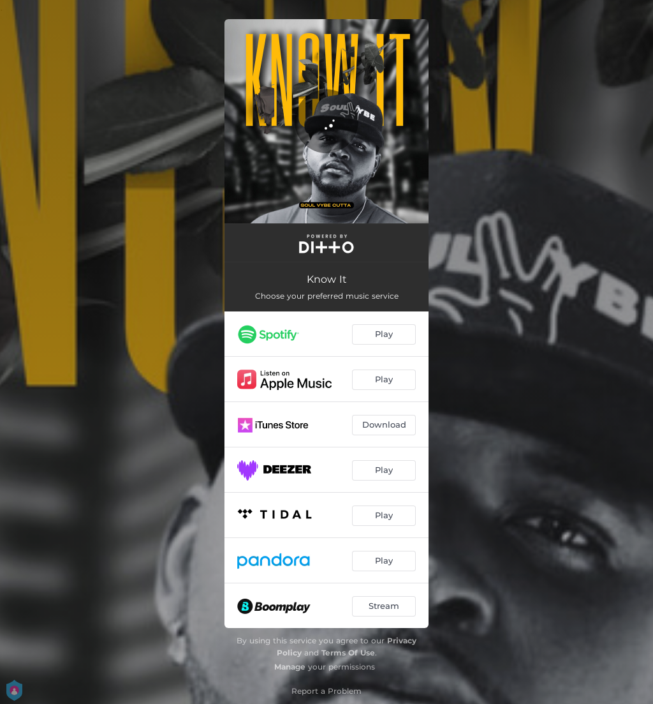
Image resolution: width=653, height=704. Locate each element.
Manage (289, 666)
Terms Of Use (348, 652)
